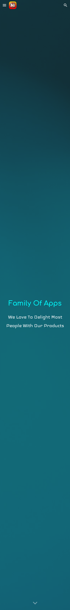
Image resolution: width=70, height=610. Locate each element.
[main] (35, 305)
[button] (4, 5)
